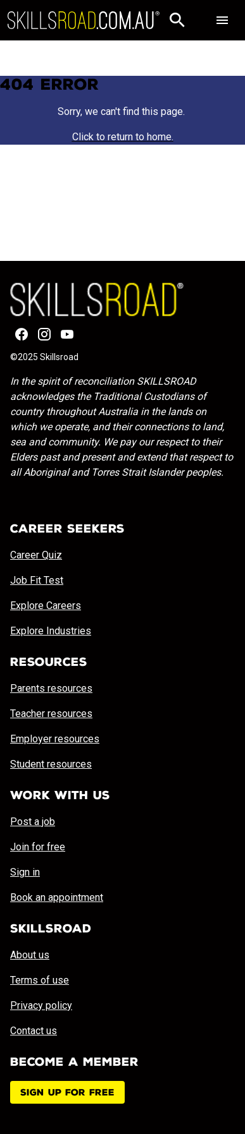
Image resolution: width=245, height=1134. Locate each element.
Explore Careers (45, 606)
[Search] (177, 20)
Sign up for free (67, 1092)
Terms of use (39, 980)
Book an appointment (56, 897)
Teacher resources (51, 714)
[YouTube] (67, 334)
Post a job (32, 822)
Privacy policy (41, 1005)
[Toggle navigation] (222, 20)
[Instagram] (44, 334)
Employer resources (54, 739)
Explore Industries (50, 631)
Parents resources (51, 688)
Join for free (37, 847)
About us (29, 955)
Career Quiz (36, 555)
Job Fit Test (36, 580)
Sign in (25, 872)
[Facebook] (21, 334)
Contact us (33, 1031)
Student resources (51, 764)
